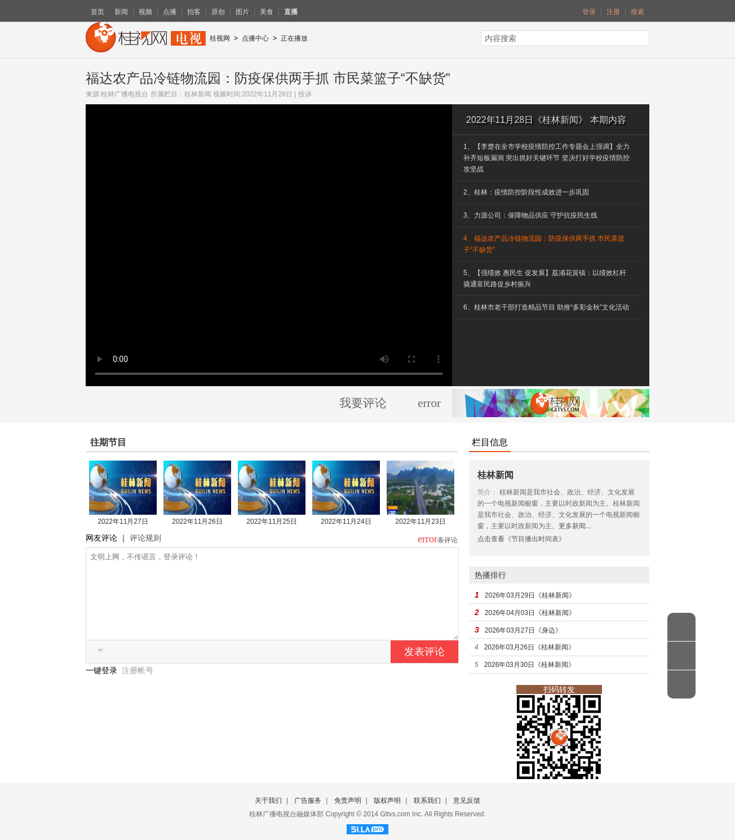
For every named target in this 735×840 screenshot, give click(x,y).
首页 (97, 12)
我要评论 (363, 403)
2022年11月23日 (420, 521)
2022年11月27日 (123, 521)
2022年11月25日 (271, 521)
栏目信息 (490, 442)
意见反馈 (466, 800)
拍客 (194, 12)
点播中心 (255, 38)
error (429, 403)
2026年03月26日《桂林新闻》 (529, 647)
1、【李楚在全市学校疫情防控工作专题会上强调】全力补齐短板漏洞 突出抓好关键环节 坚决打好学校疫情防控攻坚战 (546, 158)
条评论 (447, 540)
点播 (169, 12)
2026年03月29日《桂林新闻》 (530, 595)
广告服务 (307, 800)
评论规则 (145, 537)
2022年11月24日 (346, 521)
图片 (242, 12)
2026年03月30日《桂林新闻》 (529, 665)
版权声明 (387, 800)
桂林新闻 (197, 94)
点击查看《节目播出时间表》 (521, 539)
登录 (589, 12)
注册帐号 (137, 687)
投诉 (305, 94)
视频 (145, 12)
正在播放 (294, 38)
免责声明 (347, 800)
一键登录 (102, 687)
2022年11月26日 (197, 521)
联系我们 (427, 800)
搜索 (637, 12)
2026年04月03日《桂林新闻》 (530, 613)
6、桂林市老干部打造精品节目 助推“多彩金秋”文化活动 (546, 307)
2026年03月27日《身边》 (523, 630)
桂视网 (220, 38)
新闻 (121, 12)
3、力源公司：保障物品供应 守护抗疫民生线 (530, 215)
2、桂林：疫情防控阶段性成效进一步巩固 (526, 192)
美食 (266, 12)
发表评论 (424, 668)
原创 (218, 12)
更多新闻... (575, 526)
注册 (613, 12)
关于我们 (268, 800)
